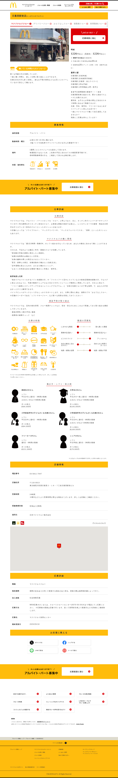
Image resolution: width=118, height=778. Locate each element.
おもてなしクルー (61, 24)
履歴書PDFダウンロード (43, 721)
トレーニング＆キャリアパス (69, 5)
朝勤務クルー (80, 24)
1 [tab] (39, 63)
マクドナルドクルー (20, 24)
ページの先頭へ (58, 743)
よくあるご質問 (86, 7)
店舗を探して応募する (94, 4)
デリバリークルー (41, 24)
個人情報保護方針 (30, 767)
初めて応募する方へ (100, 7)
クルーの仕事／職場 (43, 5)
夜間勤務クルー (97, 24)
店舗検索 (61, 749)
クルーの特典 (57, 5)
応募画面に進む (89, 38)
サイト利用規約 (41, 767)
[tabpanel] (39, 45)
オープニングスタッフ (89, 749)
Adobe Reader (80, 724)
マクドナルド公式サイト (16, 767)
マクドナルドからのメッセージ (28, 5)
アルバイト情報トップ (16, 749)
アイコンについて (99, 523)
